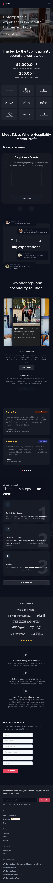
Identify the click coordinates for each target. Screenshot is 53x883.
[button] (49, 3)
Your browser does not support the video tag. (26, 178)
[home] (8, 3)
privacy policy (27, 804)
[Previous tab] (19, 208)
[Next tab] (31, 208)
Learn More (26, 198)
